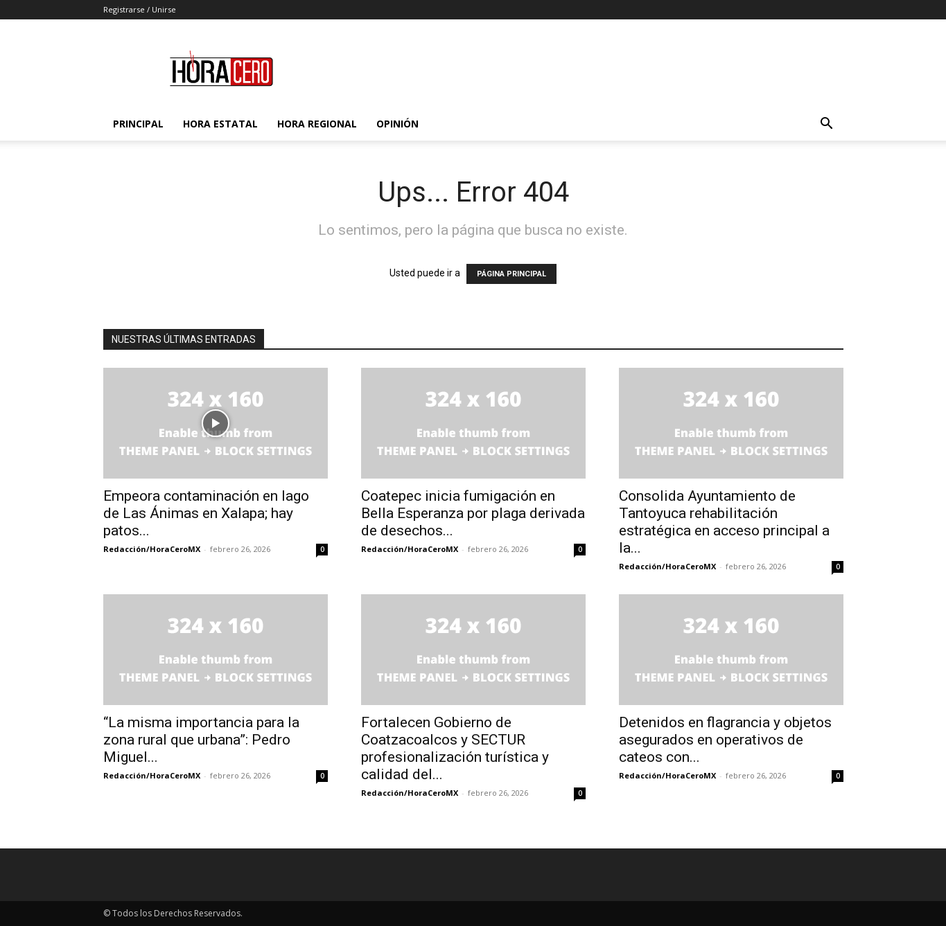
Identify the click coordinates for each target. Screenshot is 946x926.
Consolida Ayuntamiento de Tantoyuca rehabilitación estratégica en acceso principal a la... (724, 522)
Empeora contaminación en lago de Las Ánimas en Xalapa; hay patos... (206, 513)
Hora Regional (317, 123)
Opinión (397, 123)
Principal (138, 123)
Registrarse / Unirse (139, 9)
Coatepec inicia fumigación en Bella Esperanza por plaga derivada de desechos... (473, 513)
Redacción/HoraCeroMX (151, 549)
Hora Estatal (220, 123)
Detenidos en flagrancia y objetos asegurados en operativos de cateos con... (725, 739)
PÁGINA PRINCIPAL (511, 273)
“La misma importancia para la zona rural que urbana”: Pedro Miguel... (201, 739)
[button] (826, 125)
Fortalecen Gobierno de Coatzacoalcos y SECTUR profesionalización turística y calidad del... (455, 748)
